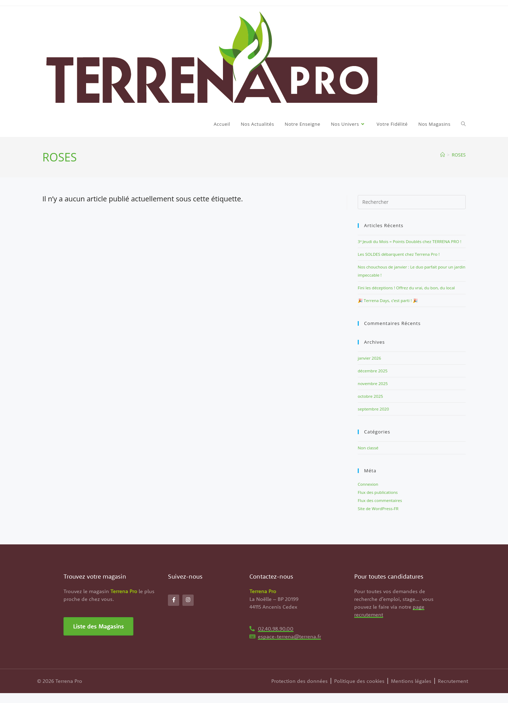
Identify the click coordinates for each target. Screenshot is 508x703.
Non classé (369, 459)
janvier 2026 (371, 371)
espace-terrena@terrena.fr (289, 646)
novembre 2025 (374, 396)
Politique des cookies (359, 690)
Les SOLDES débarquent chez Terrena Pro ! (403, 261)
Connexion (369, 495)
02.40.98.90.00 (276, 638)
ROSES (459, 155)
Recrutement (453, 690)
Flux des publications (380, 503)
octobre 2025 (372, 408)
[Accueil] (442, 155)
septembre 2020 (375, 421)
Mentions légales (411, 690)
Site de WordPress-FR (380, 518)
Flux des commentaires (382, 511)
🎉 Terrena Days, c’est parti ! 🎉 (391, 314)
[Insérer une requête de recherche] (412, 202)
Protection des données (299, 690)
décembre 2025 (374, 383)
